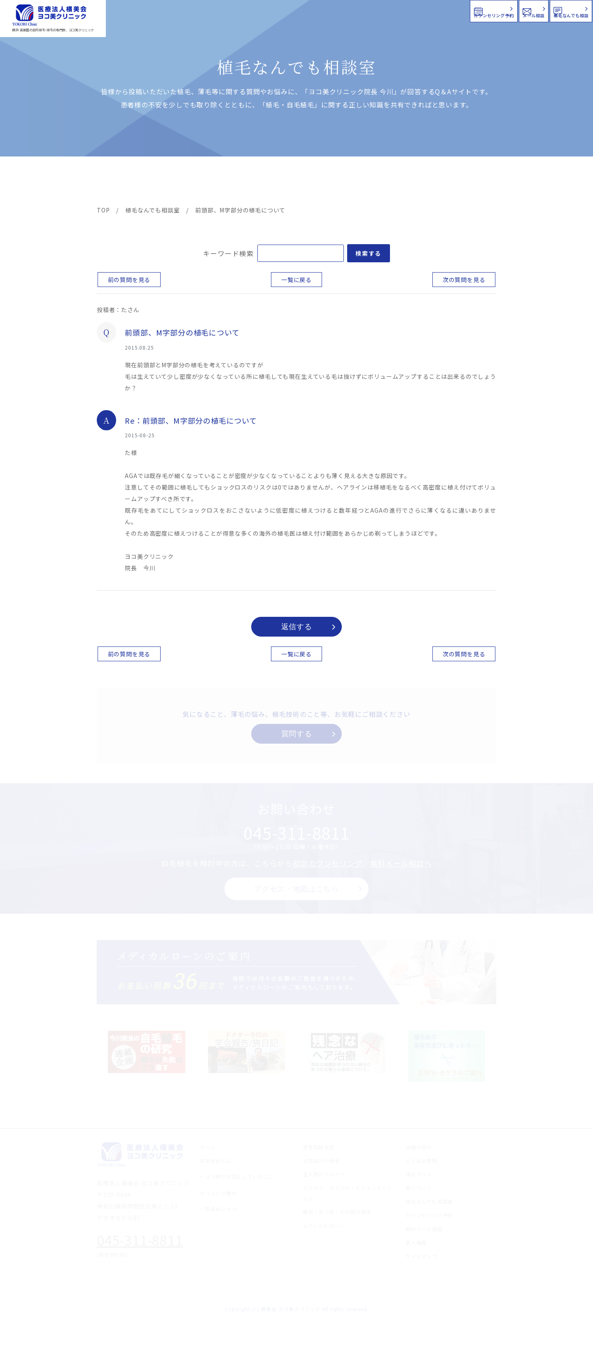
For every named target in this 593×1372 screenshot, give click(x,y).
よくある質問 (326, 182)
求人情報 (471, 182)
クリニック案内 (226, 182)
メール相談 (443, 10)
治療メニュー (171, 182)
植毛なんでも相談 (539, 10)
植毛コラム (422, 182)
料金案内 (279, 182)
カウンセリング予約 (345, 10)
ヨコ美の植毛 (121, 182)
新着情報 (374, 182)
